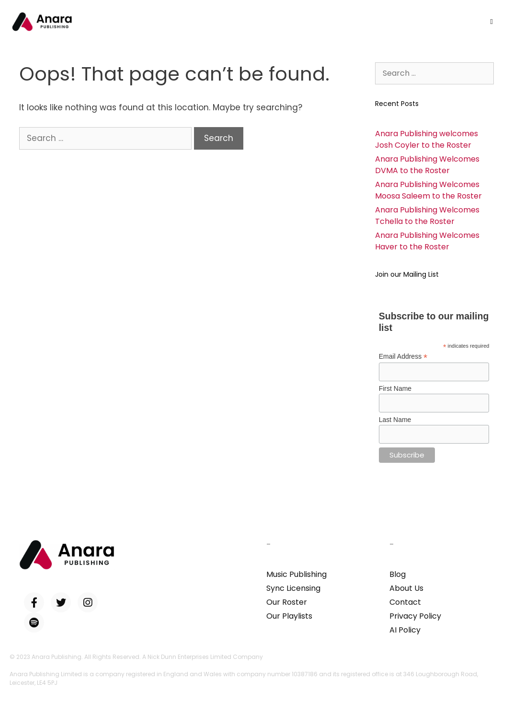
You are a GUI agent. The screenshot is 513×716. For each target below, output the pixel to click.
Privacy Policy (415, 616)
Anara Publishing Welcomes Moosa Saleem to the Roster (428, 190)
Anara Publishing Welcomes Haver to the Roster (427, 241)
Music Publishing (296, 574)
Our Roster (286, 602)
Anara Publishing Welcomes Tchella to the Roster (427, 215)
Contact (405, 602)
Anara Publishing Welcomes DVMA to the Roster (427, 164)
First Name (395, 388)
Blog (397, 574)
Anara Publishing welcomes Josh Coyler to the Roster (426, 139)
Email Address (403, 356)
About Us (406, 588)
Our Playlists (289, 616)
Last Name (395, 419)
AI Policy (405, 629)
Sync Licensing (293, 588)
